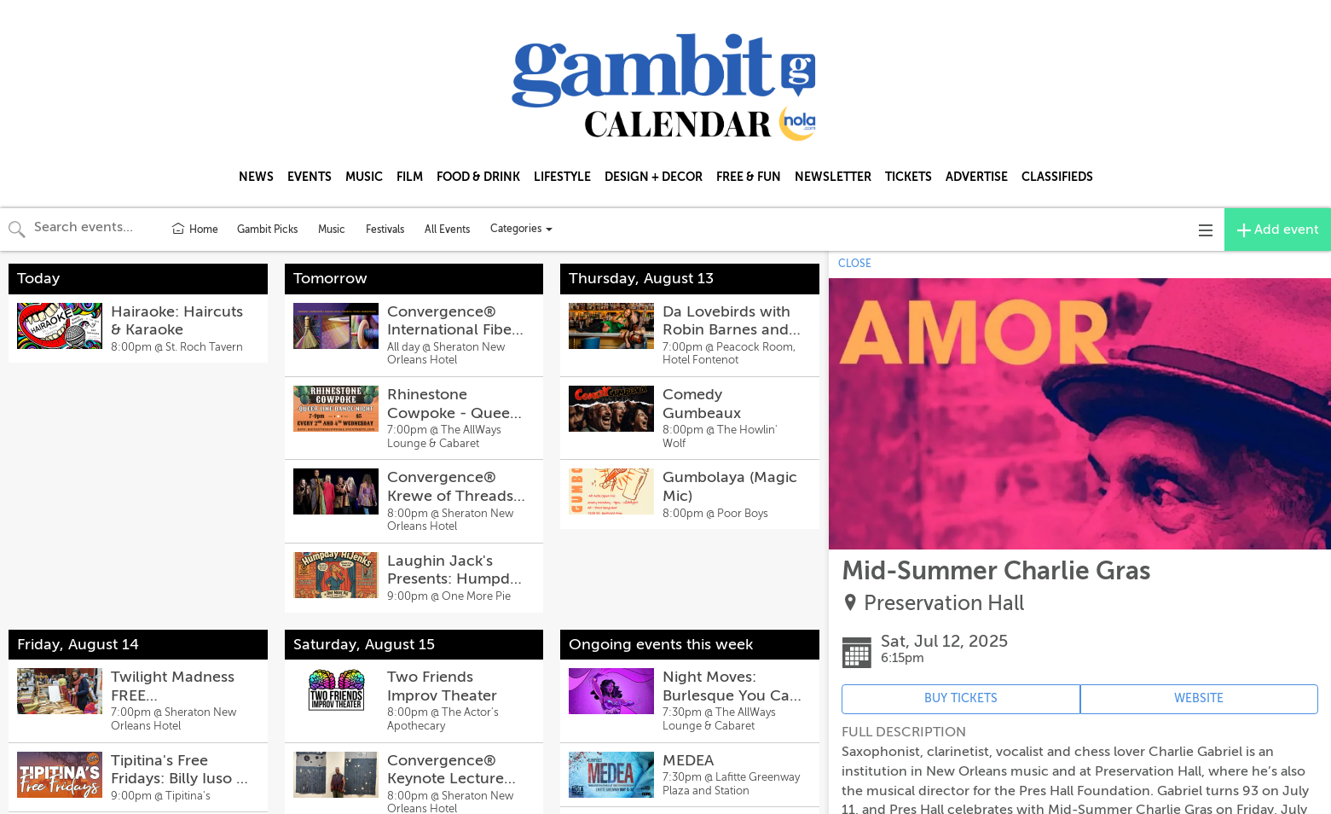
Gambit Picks (267, 229)
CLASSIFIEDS (1057, 176)
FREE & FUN (748, 176)
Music (331, 229)
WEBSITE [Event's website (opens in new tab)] (1199, 698)
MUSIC (364, 176)
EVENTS (309, 176)
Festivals (385, 229)
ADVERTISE (977, 176)
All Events (447, 229)
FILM (409, 176)
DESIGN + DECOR (654, 176)
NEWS (256, 176)
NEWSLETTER (833, 176)
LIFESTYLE (562, 176)
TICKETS (908, 176)
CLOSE (854, 264)
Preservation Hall (944, 603)
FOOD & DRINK (478, 176)
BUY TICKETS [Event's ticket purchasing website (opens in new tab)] (961, 698)
